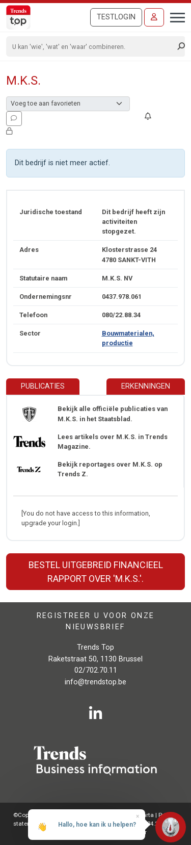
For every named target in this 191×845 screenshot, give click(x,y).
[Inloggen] (154, 17)
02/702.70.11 (95, 670)
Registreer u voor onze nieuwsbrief (96, 621)
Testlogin (116, 17)
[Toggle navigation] (174, 16)
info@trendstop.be (95, 682)
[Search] (92, 46)
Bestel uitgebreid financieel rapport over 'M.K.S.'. (96, 571)
